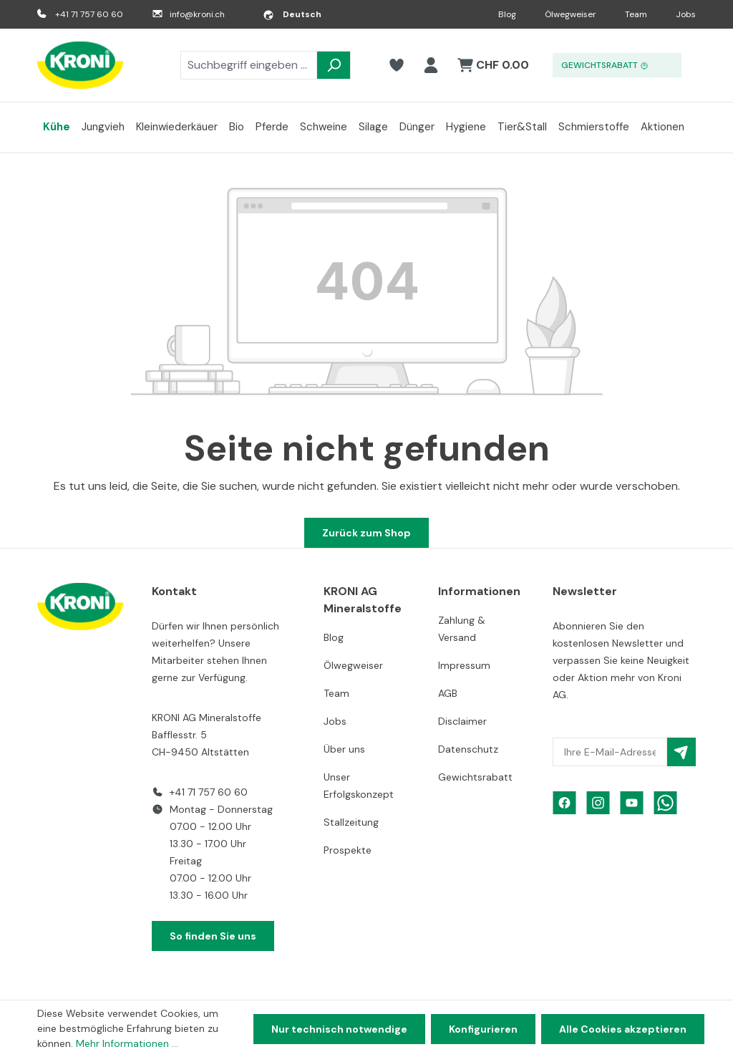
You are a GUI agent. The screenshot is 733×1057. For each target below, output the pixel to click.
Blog (507, 14)
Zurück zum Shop (366, 532)
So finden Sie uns (213, 936)
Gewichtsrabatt (475, 777)
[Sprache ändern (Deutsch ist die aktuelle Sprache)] (292, 14)
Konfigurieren (483, 1029)
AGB (447, 693)
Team (636, 14)
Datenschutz (468, 749)
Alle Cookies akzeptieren (622, 1029)
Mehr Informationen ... (127, 1043)
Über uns (344, 749)
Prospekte (348, 850)
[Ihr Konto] (431, 65)
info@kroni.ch (197, 14)
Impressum (464, 665)
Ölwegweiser (570, 14)
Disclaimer (462, 721)
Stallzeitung (351, 822)
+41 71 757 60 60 (89, 14)
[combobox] (248, 65)
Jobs (686, 14)
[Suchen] (333, 65)
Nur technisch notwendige (339, 1029)
